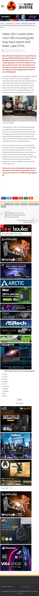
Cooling (17, 23)
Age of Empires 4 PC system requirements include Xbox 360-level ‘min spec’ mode (15, 214)
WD (4, 393)
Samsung (6, 386)
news (3, 206)
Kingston (5, 381)
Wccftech (15, 76)
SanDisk (5, 389)
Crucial (5, 379)
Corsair (5, 377)
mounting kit (33, 204)
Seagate (5, 391)
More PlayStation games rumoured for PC (24, 220)
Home (2, 23)
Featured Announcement (19, 51)
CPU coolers (9, 204)
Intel (17, 204)
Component (9, 23)
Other (5, 396)
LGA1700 (24, 204)
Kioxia (5, 384)
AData (5, 374)
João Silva (6, 49)
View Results (19, 403)
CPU (10, 51)
